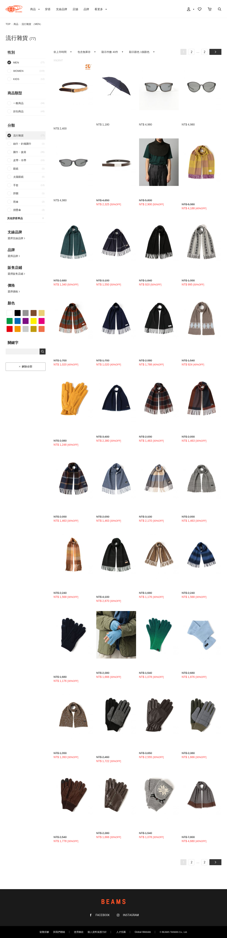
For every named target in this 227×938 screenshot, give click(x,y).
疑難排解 (44, 932)
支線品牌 (61, 9)
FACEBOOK (102, 915)
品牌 (86, 9)
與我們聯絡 (59, 932)
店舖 (75, 9)
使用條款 (79, 932)
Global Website (143, 932)
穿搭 (48, 9)
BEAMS (13, 9)
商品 (16, 24)
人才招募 (121, 932)
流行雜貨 (26, 24)
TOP (8, 24)
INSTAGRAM (130, 915)
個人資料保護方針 (97, 932)
